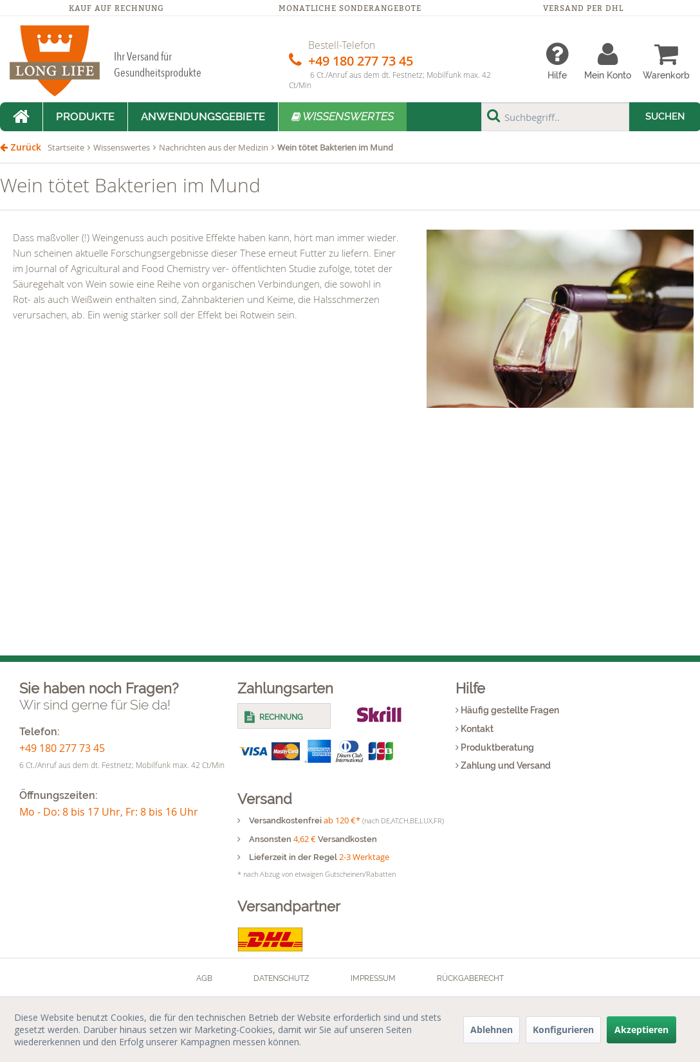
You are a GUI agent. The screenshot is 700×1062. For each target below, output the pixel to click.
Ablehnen (491, 1029)
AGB (204, 978)
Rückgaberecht (470, 978)
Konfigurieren (563, 1029)
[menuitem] (557, 60)
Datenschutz (281, 978)
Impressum (373, 978)
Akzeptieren (641, 1029)
